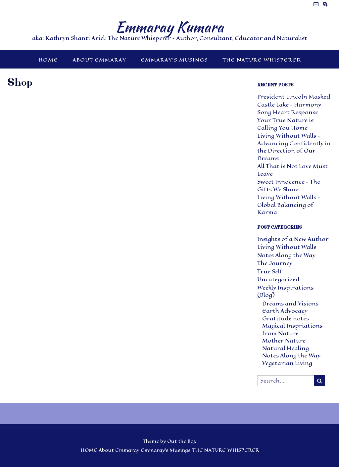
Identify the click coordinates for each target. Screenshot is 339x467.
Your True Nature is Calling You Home (285, 124)
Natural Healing (285, 348)
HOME (48, 60)
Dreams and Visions (290, 304)
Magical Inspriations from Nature (292, 330)
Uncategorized (278, 279)
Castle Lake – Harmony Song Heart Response (289, 109)
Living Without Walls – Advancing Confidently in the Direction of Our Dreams (294, 147)
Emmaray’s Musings (174, 60)
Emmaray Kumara (169, 26)
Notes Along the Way (286, 255)
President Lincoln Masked (293, 97)
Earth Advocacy (285, 311)
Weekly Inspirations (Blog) (285, 292)
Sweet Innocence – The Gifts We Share (288, 186)
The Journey (274, 263)
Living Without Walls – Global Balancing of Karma (288, 204)
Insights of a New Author (292, 239)
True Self (269, 271)
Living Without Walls (286, 247)
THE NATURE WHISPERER (261, 60)
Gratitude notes (285, 318)
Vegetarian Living (287, 363)
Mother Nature (284, 341)
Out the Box (182, 441)
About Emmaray (99, 60)
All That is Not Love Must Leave (292, 170)
